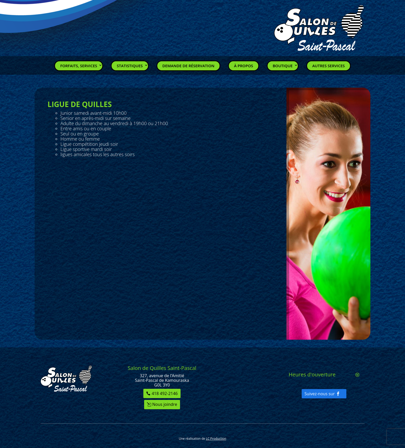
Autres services (328, 65)
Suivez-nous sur (320, 394)
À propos (243, 65)
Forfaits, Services (78, 65)
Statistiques (130, 65)
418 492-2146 (165, 393)
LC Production (216, 438)
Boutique (283, 65)
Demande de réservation (188, 65)
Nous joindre (164, 404)
